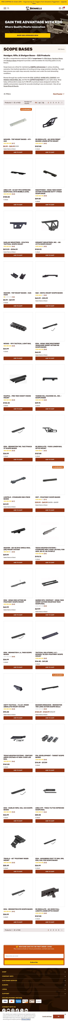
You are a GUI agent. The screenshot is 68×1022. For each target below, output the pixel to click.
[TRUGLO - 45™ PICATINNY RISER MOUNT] (18, 843)
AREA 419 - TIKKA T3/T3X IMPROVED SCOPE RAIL (46, 810)
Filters (7, 94)
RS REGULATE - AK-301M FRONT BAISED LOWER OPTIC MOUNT (49, 140)
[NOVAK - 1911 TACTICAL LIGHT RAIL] (18, 326)
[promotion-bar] (34, 2)
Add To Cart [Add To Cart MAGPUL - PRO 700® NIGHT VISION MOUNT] (18, 409)
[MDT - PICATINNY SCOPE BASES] (50, 480)
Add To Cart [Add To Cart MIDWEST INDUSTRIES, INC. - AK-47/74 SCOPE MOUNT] (50, 255)
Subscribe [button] (34, 966)
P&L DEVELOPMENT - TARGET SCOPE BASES (48, 758)
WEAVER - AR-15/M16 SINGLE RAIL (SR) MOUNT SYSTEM (16, 548)
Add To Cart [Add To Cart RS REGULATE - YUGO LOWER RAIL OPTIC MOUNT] (50, 459)
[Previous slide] (3, 27)
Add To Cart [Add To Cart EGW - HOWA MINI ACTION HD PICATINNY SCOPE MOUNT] (18, 615)
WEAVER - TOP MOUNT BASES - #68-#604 (17, 294)
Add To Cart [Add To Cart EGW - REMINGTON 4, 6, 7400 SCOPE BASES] (18, 667)
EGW (31, 77)
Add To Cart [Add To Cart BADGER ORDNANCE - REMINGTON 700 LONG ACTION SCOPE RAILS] (50, 719)
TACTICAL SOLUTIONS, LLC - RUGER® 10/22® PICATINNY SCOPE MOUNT (47, 654)
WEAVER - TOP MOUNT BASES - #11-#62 (17, 140)
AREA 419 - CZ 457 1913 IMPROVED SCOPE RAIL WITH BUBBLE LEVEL (16, 191)
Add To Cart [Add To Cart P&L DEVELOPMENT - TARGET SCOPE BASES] (50, 772)
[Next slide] (65, 27)
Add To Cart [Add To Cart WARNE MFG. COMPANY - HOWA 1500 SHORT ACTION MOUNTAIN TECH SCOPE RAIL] (50, 615)
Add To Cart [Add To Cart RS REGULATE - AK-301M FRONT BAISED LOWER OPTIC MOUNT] (50, 152)
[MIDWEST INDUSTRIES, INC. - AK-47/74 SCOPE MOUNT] (50, 225)
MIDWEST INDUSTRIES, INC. (12, 80)
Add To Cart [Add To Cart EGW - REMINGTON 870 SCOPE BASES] (18, 925)
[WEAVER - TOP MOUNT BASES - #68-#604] (18, 276)
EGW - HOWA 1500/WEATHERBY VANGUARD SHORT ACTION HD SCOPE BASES (49, 345)
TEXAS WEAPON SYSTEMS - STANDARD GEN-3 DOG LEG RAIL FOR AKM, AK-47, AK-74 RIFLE (49, 549)
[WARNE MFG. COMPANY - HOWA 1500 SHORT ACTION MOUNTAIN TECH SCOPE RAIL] (50, 583)
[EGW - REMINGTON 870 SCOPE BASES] (18, 895)
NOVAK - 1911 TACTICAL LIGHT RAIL (17, 344)
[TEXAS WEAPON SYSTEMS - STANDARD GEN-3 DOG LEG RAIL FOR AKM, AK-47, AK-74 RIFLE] (50, 530)
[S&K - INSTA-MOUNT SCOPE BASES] (50, 276)
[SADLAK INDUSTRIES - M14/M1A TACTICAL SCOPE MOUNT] (18, 225)
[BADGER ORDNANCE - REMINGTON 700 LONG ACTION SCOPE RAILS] (50, 688)
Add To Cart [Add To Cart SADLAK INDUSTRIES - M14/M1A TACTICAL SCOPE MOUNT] (18, 255)
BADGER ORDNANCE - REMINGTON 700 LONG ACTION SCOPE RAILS (48, 706)
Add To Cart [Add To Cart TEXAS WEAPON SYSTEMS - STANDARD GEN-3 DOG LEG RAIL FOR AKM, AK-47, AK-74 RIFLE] (50, 562)
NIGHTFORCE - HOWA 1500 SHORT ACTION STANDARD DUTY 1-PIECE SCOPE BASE (49, 191)
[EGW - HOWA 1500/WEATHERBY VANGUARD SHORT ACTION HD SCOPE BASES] (50, 326)
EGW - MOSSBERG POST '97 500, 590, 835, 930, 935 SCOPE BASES (49, 862)
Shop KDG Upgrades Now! (27, 35)
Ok (58, 1016)
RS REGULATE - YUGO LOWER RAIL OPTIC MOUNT (48, 447)
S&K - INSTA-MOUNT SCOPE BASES (47, 294)
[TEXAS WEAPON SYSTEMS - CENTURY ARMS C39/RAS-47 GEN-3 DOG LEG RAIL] (18, 740)
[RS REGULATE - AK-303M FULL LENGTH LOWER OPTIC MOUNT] (50, 895)
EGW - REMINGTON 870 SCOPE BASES (17, 913)
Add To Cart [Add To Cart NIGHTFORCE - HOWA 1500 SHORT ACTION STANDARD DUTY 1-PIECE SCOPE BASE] (50, 204)
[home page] (34, 9)
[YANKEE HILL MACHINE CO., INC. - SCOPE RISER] (50, 379)
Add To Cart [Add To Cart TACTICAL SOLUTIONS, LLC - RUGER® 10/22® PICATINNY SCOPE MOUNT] (50, 667)
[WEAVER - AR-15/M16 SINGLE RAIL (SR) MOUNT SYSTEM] (18, 530)
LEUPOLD (37, 77)
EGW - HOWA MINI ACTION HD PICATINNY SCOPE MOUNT (16, 601)
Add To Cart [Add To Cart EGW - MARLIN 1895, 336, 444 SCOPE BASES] (18, 822)
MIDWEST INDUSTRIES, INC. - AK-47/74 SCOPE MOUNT (49, 243)
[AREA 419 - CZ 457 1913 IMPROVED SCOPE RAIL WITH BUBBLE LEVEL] (18, 173)
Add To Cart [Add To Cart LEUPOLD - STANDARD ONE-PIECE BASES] (18, 510)
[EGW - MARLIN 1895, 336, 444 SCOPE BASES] (18, 792)
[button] (5, 8)
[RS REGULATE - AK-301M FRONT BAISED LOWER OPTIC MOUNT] (50, 122)
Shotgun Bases (11, 60)
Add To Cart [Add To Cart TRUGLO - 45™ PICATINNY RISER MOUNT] (18, 875)
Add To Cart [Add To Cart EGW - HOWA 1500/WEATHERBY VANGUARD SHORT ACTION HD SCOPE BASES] (50, 358)
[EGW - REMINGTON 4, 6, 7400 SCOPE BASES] (18, 635)
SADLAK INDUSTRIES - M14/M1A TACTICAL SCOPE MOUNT (18, 243)
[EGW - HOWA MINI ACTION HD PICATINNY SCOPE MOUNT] (18, 583)
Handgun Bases (57, 58)
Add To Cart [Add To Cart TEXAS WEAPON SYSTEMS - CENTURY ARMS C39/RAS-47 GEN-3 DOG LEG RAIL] (18, 772)
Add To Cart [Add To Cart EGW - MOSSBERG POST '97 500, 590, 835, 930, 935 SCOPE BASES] (50, 875)
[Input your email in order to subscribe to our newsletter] (34, 959)
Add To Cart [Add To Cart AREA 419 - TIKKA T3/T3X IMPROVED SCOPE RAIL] (50, 822)
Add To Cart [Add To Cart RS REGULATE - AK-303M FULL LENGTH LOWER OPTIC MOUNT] (50, 925)
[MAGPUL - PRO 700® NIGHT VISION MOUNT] (18, 379)
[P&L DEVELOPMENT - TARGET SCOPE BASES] (50, 740)
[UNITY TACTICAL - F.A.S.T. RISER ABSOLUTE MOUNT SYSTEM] (18, 688)
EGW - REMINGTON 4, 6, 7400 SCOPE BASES (16, 653)
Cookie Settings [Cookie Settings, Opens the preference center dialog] (45, 1016)
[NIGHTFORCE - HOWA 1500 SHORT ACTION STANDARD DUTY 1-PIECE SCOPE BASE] (50, 173)
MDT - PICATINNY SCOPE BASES (49, 497)
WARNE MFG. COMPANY (48, 77)
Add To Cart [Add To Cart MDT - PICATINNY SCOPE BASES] (50, 510)
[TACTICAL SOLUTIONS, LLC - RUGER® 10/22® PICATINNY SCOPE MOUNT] (50, 635)
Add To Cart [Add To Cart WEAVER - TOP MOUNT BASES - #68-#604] (18, 306)
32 (36, 102)
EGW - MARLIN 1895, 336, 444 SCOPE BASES (17, 810)
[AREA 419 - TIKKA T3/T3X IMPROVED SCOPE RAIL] (50, 792)
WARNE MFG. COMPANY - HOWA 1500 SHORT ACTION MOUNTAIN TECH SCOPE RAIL (49, 602)
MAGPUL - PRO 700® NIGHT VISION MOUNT (16, 397)
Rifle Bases (47, 58)
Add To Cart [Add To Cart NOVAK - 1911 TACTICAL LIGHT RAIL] (18, 358)
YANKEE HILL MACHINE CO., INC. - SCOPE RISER (49, 397)
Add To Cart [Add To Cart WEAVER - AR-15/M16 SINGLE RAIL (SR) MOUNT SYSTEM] (18, 562)
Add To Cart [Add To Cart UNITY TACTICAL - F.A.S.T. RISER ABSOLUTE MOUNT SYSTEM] (18, 719)
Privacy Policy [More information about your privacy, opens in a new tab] (26, 1019)
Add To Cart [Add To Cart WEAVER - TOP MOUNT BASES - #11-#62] (18, 152)
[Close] (65, 1014)
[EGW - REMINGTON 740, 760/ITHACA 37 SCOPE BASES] (18, 429)
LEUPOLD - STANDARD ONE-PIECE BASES (16, 498)
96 (43, 102)
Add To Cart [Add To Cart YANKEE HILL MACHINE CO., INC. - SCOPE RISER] (50, 409)
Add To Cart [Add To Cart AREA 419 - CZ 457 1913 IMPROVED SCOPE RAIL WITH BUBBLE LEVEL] (18, 204)
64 (39, 102)
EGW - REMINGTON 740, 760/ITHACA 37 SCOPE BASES (17, 447)
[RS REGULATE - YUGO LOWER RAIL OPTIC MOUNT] (50, 429)
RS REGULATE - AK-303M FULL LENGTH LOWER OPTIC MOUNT (48, 913)
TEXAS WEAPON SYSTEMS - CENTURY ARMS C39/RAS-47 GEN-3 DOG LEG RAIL (16, 759)
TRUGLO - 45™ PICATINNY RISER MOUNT (17, 861)
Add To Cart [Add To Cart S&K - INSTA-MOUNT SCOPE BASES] (50, 306)
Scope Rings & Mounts (11, 86)
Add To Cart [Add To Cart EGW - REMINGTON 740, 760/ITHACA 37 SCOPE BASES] (18, 459)
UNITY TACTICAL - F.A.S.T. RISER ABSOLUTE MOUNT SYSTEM (18, 706)
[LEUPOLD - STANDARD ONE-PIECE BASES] (18, 480)
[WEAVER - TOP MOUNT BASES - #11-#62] (18, 122)
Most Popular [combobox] (57, 94)
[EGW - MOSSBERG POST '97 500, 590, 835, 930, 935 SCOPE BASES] (50, 843)
